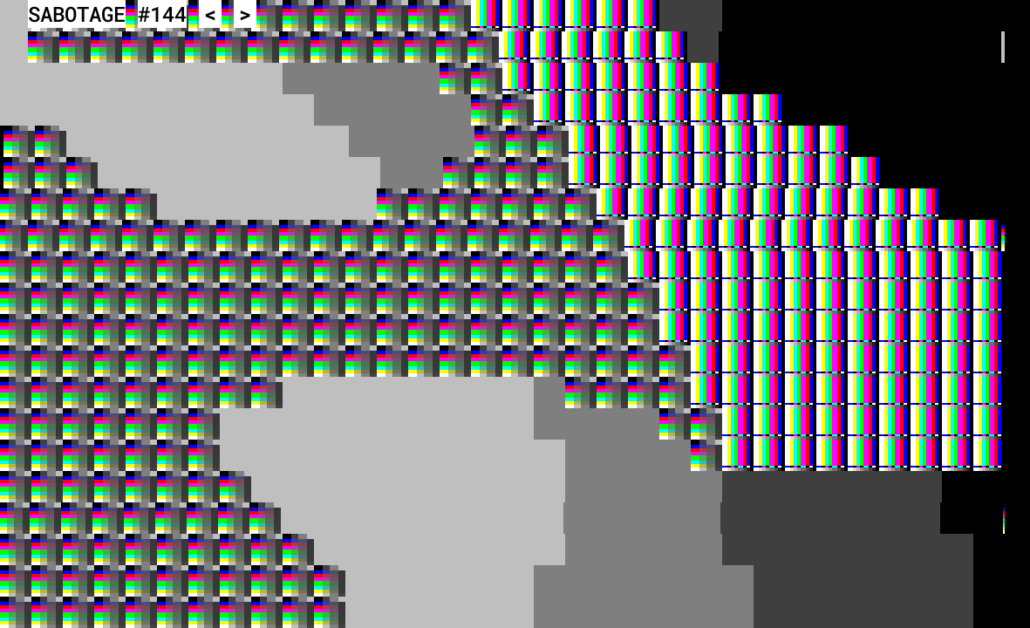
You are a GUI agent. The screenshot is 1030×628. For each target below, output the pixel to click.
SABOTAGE (77, 14)
